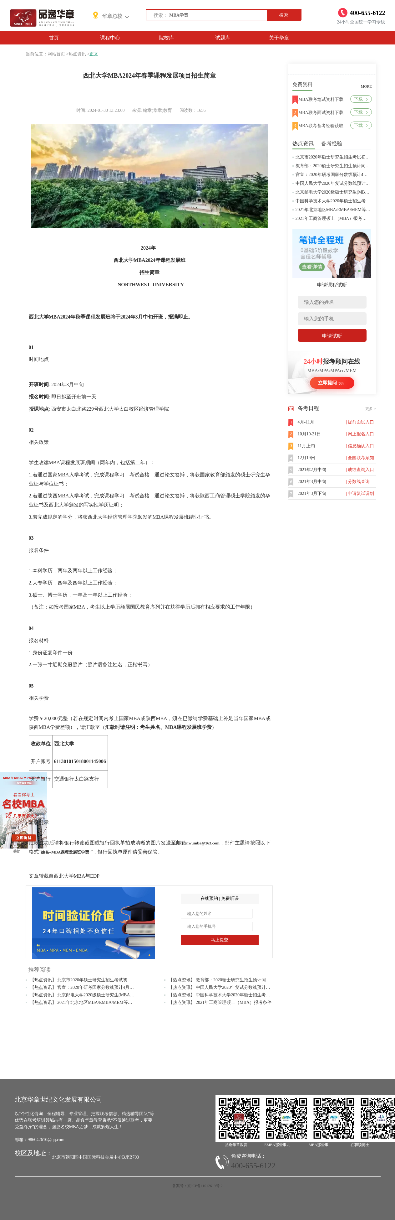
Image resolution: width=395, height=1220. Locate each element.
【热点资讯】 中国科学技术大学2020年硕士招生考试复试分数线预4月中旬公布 (245, 995)
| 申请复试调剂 (360, 493)
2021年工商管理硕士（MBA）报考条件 (333, 218)
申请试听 (332, 336)
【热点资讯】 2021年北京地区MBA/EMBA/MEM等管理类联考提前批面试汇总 (105, 1002)
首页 (54, 37)
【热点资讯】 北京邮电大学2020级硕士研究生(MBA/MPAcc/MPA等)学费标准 (104, 995)
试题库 (222, 37)
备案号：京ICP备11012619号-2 (197, 1186)
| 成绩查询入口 (360, 469)
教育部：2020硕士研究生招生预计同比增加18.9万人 (345, 166)
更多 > (370, 409)
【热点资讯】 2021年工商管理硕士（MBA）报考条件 (220, 1002)
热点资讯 (77, 54)
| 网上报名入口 (360, 434)
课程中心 (110, 37)
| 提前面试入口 (360, 422)
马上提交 (219, 939)
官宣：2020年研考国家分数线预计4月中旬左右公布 (345, 174)
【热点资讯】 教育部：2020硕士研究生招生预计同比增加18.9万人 (232, 980)
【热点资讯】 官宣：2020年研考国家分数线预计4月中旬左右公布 (93, 987)
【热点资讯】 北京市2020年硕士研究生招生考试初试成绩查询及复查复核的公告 (107, 980)
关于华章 (279, 37)
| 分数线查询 (358, 481)
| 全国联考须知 (360, 457)
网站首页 (56, 54)
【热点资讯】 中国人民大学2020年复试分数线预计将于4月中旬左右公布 (238, 987)
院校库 (166, 37)
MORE (366, 86)
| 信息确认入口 (360, 446)
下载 (360, 99)
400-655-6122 (253, 1165)
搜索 (283, 15)
